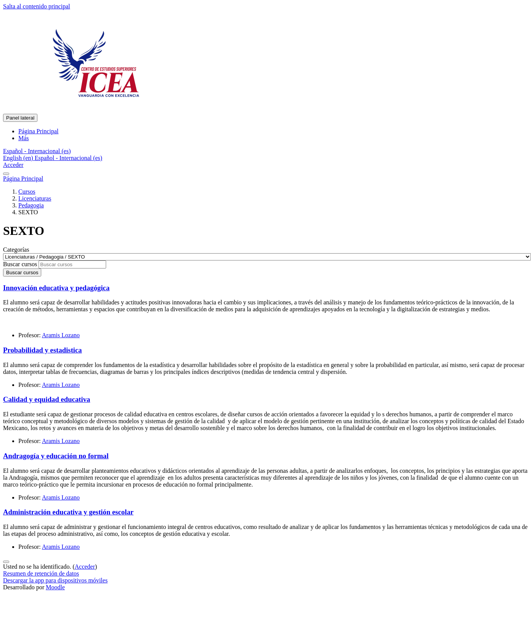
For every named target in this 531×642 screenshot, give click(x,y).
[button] (37, 151)
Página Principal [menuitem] (38, 131)
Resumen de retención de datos (41, 573)
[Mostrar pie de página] (6, 562)
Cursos (26, 191)
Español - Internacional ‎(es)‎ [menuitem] (68, 158)
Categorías (16, 249)
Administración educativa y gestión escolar (68, 512)
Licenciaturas (34, 198)
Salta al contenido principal (36, 6)
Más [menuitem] (23, 138)
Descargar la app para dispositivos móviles (55, 580)
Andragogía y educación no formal (55, 456)
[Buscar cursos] (72, 264)
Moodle (55, 587)
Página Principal (23, 178)
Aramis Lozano (61, 335)
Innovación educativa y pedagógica (56, 288)
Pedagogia (31, 205)
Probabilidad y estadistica (42, 350)
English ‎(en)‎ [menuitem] (19, 158)
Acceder (13, 165)
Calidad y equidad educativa (46, 399)
